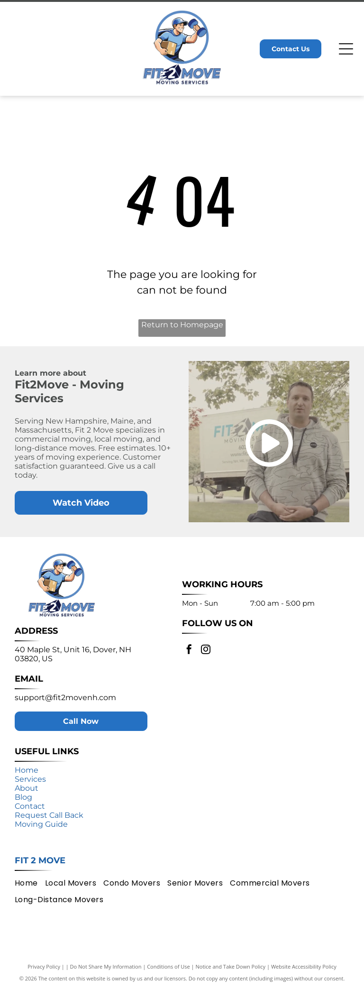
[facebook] (189, 650)
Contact (30, 806)
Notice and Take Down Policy (231, 966)
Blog (23, 797)
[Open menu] (346, 49)
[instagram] (206, 650)
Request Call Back (49, 815)
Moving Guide (41, 824)
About (26, 788)
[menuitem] (30, 883)
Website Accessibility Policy (304, 966)
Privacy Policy (43, 966)
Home (26, 770)
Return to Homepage (182, 324)
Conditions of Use (168, 966)
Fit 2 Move (40, 860)
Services (30, 779)
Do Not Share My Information (106, 966)
